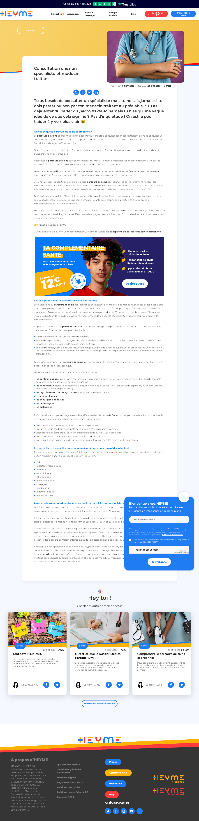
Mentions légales (66, 777)
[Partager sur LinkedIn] (96, 92)
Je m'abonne (159, 562)
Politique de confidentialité (72, 792)
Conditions (186, 552)
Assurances (73, 14)
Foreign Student (113, 14)
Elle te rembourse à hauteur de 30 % (53, 189)
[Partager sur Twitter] (89, 92)
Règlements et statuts (70, 782)
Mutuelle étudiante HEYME (51, 224)
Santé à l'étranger (90, 14)
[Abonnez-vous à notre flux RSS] (76, 92)
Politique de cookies (68, 787)
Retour (31, 30)
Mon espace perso (183, 14)
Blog (133, 14)
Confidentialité (178, 552)
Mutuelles (56, 14)
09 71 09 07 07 (155, 14)
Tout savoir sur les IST (28, 654)
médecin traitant (129, 135)
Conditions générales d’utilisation (69, 771)
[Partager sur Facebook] (83, 92)
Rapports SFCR (65, 797)
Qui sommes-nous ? (68, 764)
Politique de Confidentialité (172, 535)
